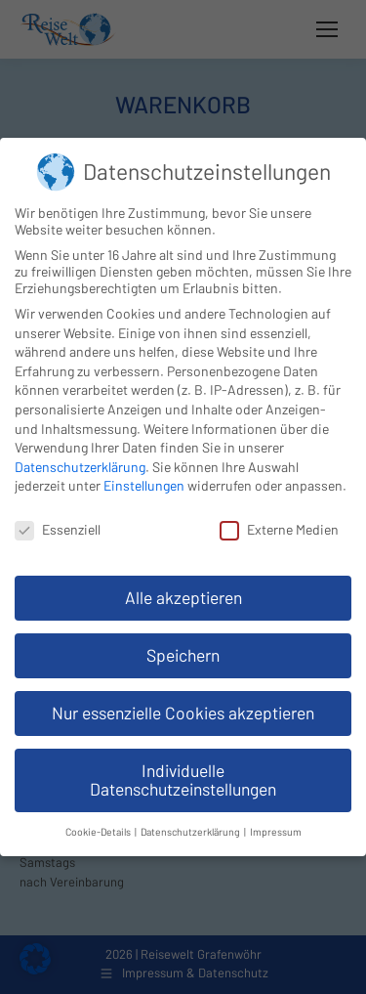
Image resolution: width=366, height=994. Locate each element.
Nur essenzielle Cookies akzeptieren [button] (183, 712)
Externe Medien (279, 529)
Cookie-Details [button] (99, 831)
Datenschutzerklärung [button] (191, 831)
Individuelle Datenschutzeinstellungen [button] (183, 779)
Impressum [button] (276, 831)
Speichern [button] (183, 655)
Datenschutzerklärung (80, 466)
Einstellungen (143, 485)
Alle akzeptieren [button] (183, 597)
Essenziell (58, 529)
